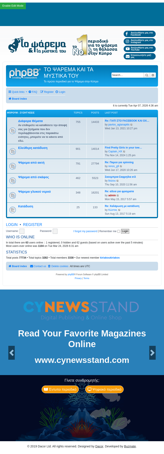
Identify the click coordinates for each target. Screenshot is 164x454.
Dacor (99, 446)
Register (32, 225)
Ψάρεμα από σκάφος (33, 177)
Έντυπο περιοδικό (60, 389)
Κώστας (112, 209)
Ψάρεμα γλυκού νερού (34, 191)
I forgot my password (85, 231)
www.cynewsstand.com (82, 360)
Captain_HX (115, 151)
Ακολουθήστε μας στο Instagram (139, 41)
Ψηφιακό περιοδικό (104, 389)
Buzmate (130, 446)
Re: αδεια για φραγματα (119, 191)
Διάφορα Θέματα (30, 121)
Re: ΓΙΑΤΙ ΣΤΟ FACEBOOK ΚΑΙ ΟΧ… (127, 120)
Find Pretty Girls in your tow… (123, 147)
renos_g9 (113, 166)
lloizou (112, 180)
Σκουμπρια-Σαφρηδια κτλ (120, 176)
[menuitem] (32, 92)
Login (12, 225)
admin (112, 195)
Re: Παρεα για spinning (119, 162)
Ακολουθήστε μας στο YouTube (139, 49)
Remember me (109, 231)
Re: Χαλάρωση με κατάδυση (122, 206)
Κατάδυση (25, 206)
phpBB (71, 274)
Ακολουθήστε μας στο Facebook (139, 34)
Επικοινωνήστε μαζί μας (138, 56)
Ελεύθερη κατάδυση (32, 148)
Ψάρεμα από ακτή (31, 162)
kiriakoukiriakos (110, 257)
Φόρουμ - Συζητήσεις (21, 112)
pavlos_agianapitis (119, 124)
